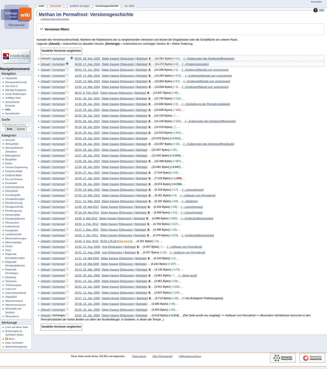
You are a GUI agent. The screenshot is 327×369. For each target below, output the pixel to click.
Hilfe (318, 10)
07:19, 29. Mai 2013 (87, 212)
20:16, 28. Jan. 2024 (87, 132)
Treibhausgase (13, 285)
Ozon (8, 250)
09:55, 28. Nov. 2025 (87, 58)
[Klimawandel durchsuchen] (15, 125)
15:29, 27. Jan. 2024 (87, 178)
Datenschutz (139, 356)
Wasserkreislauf (14, 301)
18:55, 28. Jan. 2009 (87, 275)
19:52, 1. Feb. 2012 (86, 224)
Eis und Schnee (13, 179)
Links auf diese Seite (16, 327)
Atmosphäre (12, 144)
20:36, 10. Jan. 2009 (87, 309)
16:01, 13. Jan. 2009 (87, 292)
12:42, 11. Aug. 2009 (87, 246)
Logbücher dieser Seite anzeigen (55, 19)
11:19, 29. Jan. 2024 (87, 110)
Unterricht (10, 289)
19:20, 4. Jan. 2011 (86, 235)
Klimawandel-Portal (16, 82)
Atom (11, 339)
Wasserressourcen (15, 304)
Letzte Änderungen (15, 94)
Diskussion (127, 58)
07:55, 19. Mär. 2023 (87, 195)
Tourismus (10, 281)
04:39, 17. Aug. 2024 (87, 64)
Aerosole (10, 140)
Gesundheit (11, 191)
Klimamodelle (12, 214)
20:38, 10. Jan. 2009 (87, 303)
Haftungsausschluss (190, 356)
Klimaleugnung (13, 210)
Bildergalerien (12, 155)
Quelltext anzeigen (80, 6)
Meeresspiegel (13, 242)
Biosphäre (10, 159)
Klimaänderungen (15, 199)
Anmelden (316, 1)
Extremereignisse (14, 187)
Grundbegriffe (12, 195)
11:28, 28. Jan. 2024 (87, 167)
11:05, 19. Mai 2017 (87, 206)
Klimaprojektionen (15, 218)
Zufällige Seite (13, 98)
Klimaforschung (13, 203)
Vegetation (11, 296)
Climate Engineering (16, 167)
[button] (180, 29)
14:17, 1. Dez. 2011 (87, 229)
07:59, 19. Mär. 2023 (87, 189)
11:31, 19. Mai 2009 (87, 258)
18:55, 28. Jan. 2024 (87, 144)
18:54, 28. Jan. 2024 (87, 149)
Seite (41, 6)
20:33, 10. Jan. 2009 (87, 315)
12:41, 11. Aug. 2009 (87, 252)
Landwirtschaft (13, 234)
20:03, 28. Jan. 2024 (87, 138)
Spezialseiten (12, 113)
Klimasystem (12, 222)
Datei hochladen (14, 342)
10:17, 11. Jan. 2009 (87, 298)
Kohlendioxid (12, 226)
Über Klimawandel (162, 356)
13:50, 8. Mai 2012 (86, 218)
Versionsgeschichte (107, 6)
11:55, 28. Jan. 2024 (87, 161)
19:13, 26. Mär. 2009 (87, 269)
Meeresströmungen (16, 238)
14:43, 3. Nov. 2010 (86, 241)
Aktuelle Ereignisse (15, 90)
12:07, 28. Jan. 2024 (87, 155)
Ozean (9, 246)
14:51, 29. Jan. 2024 (87, 98)
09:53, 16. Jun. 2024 (87, 69)
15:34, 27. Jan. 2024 (87, 172)
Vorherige (58, 58)
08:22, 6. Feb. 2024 (86, 92)
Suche (6, 119)
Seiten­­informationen (16, 346)
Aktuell (46, 64)
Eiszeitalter (11, 183)
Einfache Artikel (13, 171)
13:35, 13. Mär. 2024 (87, 81)
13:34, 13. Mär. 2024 (87, 87)
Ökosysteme (12, 316)
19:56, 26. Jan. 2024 (87, 184)
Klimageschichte (14, 206)
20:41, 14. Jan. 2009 (87, 281)
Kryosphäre (11, 230)
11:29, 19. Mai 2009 (87, 264)
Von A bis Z (11, 86)
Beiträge (141, 58)
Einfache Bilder (13, 175)
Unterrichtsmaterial (15, 293)
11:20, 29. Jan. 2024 (87, 104)
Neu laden (129, 6)
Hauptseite (11, 78)
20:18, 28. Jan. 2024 (87, 127)
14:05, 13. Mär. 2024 (87, 75)
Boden (8, 163)
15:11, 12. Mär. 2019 (87, 201)
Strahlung (10, 277)
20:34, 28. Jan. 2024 (87, 115)
